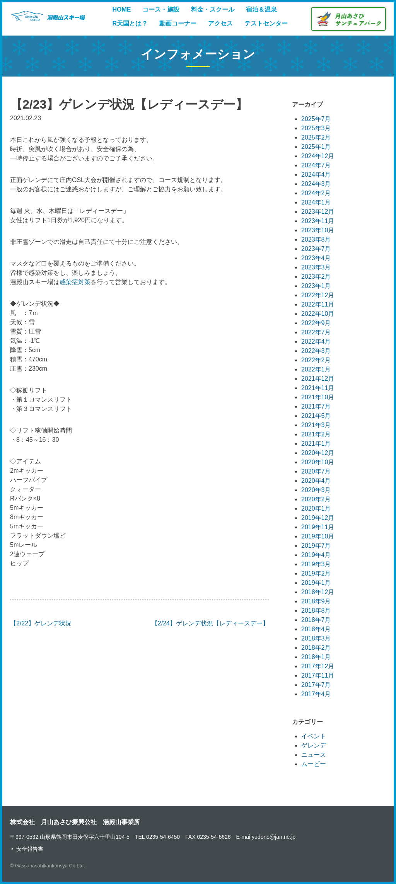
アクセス (220, 23)
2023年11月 (317, 221)
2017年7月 (316, 684)
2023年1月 (316, 286)
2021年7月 (316, 406)
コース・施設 (160, 9)
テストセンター (266, 23)
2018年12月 (317, 592)
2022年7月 (316, 332)
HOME (121, 9)
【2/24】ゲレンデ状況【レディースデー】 (210, 623)
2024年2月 (316, 193)
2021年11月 (317, 388)
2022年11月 (317, 304)
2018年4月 (316, 629)
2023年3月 (316, 267)
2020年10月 (317, 462)
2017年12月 (317, 666)
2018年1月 (316, 657)
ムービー (313, 764)
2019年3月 (316, 564)
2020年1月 (316, 508)
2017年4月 (316, 694)
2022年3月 (316, 350)
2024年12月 (317, 156)
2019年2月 (316, 573)
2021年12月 (317, 378)
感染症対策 (75, 282)
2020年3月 (316, 490)
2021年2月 (316, 434)
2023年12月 (317, 211)
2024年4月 (316, 174)
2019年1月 (316, 582)
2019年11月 (317, 527)
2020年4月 (316, 480)
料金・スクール (212, 9)
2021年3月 (316, 425)
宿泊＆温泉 (261, 9)
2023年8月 (316, 239)
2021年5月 (316, 415)
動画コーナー (177, 23)
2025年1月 (316, 146)
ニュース (313, 754)
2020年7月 (316, 471)
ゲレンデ (313, 745)
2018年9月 (316, 601)
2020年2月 (316, 499)
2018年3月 (316, 638)
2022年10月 (317, 313)
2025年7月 (316, 119)
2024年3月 (316, 184)
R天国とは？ (130, 23)
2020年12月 (317, 453)
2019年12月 (317, 517)
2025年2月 (316, 137)
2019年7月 (316, 545)
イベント (313, 736)
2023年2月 (316, 276)
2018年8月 (316, 610)
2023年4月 (316, 258)
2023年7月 (316, 248)
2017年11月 (317, 675)
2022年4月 (316, 341)
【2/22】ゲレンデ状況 (41, 623)
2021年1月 (316, 443)
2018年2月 (316, 647)
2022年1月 (316, 369)
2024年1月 (316, 202)
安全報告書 (29, 849)
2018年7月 (316, 620)
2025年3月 (316, 128)
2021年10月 (317, 397)
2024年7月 (316, 165)
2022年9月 (316, 323)
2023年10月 (317, 230)
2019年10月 (317, 536)
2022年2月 (316, 360)
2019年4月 (316, 555)
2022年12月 (317, 295)
